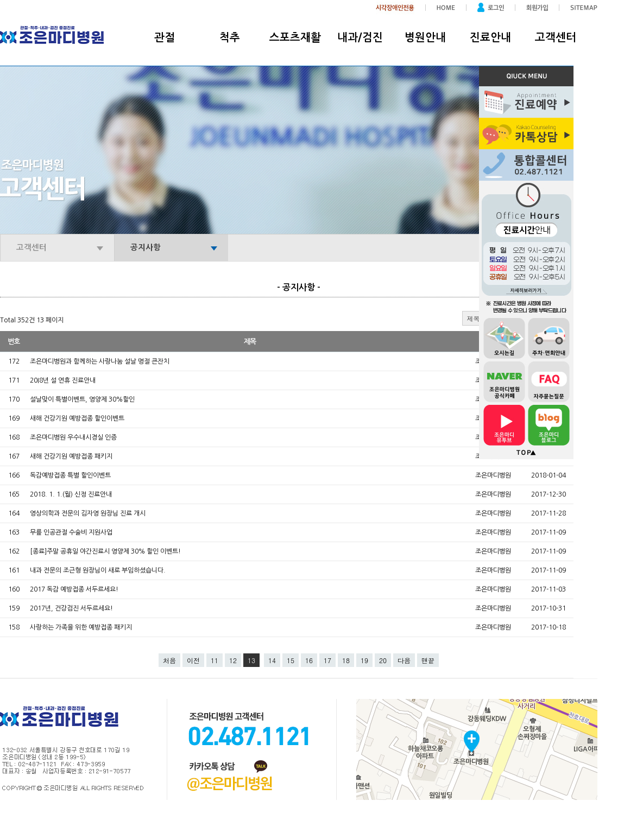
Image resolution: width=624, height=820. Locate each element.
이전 (193, 660)
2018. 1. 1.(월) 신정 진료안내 (71, 494)
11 (214, 660)
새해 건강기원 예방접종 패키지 (71, 456)
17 (327, 660)
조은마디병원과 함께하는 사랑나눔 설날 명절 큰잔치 (99, 361)
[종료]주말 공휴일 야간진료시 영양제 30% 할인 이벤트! (105, 551)
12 (233, 660)
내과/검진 (360, 37)
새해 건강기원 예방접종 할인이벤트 (77, 418)
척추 (229, 37)
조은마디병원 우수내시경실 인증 (73, 437)
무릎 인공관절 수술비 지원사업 (71, 532)
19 (364, 660)
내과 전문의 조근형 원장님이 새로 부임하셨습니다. (98, 570)
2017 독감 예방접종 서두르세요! (74, 589)
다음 (404, 660)
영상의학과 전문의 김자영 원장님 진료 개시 (88, 513)
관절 (164, 37)
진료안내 (490, 37)
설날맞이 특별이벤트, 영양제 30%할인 (82, 399)
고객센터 (555, 37)
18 (346, 660)
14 (272, 660)
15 (290, 660)
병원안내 (425, 37)
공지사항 (145, 247)
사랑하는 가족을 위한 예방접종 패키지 (81, 627)
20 (383, 660)
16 (309, 660)
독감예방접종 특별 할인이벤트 (70, 475)
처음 (169, 660)
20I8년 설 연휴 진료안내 (63, 380)
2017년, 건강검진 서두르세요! (71, 608)
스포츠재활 (295, 37)
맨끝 (427, 660)
